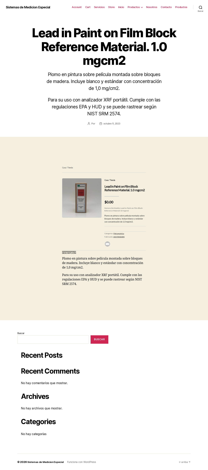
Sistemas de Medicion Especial (30, 7)
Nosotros (151, 7)
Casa (64, 167)
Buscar (20, 333)
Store (111, 7)
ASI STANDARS (119, 237)
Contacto (166, 7)
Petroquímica (119, 233)
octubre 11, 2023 (112, 123)
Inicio (121, 7)
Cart (87, 7)
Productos (134, 7)
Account (77, 7)
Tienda (70, 167)
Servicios (99, 7)
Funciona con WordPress (83, 461)
